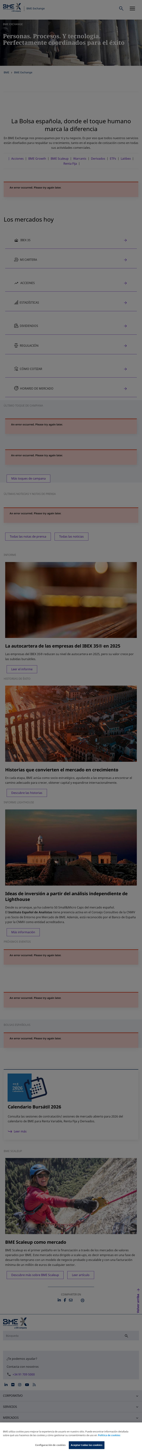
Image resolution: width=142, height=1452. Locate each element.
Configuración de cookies (50, 1446)
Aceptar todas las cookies (86, 1446)
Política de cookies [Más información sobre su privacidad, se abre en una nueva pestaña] (109, 1436)
